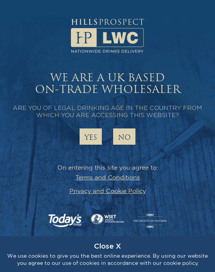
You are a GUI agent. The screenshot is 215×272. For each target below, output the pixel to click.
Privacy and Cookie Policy (107, 190)
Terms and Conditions (107, 177)
